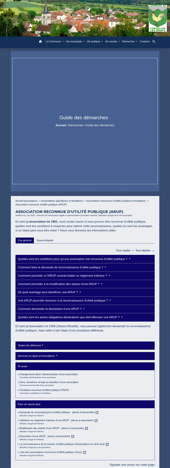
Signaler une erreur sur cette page (132, 464)
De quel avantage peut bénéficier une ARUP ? (48, 292)
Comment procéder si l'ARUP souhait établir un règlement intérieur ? (63, 275)
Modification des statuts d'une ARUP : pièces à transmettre (53, 428)
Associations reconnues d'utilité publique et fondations (116, 201)
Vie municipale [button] (74, 41)
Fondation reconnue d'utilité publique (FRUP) (44, 390)
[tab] (24, 240)
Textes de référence (29, 345)
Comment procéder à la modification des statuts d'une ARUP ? (59, 284)
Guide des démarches (99, 125)
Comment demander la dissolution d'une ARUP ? (50, 308)
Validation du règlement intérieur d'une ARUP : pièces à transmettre (58, 420)
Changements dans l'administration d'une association (48, 374)
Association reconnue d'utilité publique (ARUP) (41, 204)
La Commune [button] (54, 41)
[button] (40, 42)
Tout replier (125, 250)
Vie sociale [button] (111, 41)
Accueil (61, 125)
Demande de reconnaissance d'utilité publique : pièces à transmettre (59, 412)
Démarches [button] (128, 41)
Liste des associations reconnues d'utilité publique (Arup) (52, 452)
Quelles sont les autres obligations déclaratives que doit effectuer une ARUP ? (69, 317)
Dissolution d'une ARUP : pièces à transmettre (47, 436)
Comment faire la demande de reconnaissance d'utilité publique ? (61, 267)
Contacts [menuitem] (144, 41)
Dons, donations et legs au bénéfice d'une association (49, 382)
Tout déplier (145, 250)
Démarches (75, 125)
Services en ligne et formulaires (36, 355)
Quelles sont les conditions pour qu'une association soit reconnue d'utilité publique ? (73, 259)
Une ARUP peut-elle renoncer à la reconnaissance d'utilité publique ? (63, 300)
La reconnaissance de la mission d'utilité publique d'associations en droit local (64, 444)
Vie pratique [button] (94, 41)
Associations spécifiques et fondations (62, 201)
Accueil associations (27, 201)
